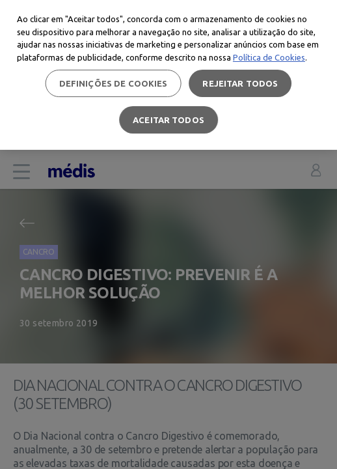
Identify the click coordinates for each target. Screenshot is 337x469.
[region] (168, 75)
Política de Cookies (269, 57)
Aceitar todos (168, 119)
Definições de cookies (113, 83)
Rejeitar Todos (240, 83)
